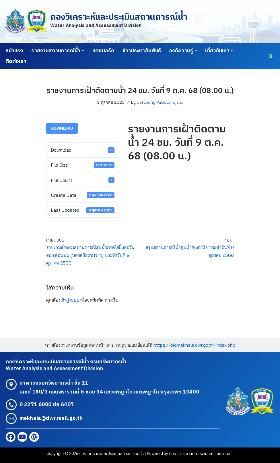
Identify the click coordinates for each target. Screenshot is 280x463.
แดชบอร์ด (103, 51)
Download (62, 128)
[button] (83, 50)
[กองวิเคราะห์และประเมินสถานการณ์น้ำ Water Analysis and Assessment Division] (95, 21)
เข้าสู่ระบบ (70, 300)
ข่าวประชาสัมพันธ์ (141, 51)
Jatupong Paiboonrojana (160, 102)
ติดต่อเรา (15, 61)
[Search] (271, 56)
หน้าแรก (14, 51)
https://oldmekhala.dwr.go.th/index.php (194, 345)
